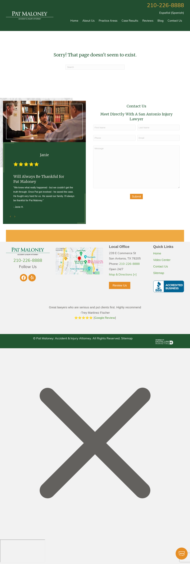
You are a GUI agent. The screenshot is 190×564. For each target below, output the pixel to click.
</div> (22, 551)
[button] (23, 277)
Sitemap (158, 273)
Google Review (104, 318)
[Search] (95, 67)
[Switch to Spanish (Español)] (171, 13)
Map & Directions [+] (123, 274)
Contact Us (160, 266)
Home (157, 253)
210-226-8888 (165, 5)
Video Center (161, 260)
